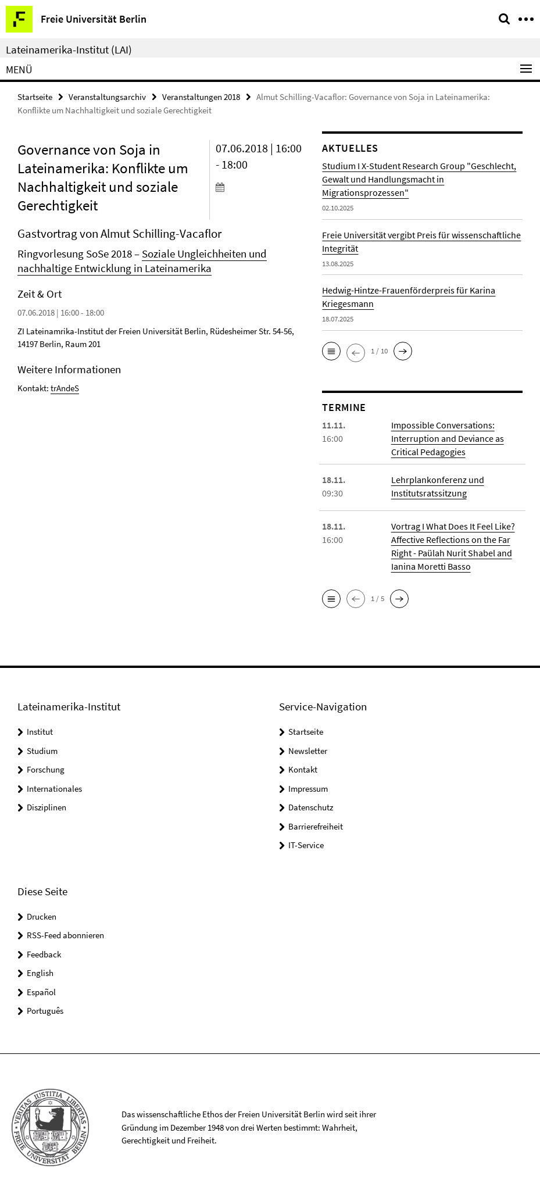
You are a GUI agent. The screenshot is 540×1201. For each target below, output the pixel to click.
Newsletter (307, 750)
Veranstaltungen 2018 (201, 96)
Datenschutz (310, 807)
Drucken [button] (41, 916)
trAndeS (65, 388)
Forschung (46, 769)
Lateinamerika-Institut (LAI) (69, 49)
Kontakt (302, 769)
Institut (40, 731)
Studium (42, 750)
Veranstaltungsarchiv (107, 96)
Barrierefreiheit (315, 826)
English (40, 972)
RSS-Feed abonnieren (65, 935)
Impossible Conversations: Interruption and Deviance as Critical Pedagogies (447, 438)
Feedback (44, 954)
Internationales (54, 788)
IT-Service (306, 844)
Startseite (34, 96)
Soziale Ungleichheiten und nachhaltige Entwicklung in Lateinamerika (142, 260)
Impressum (308, 788)
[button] (331, 351)
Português (45, 1010)
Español (41, 992)
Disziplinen (46, 807)
